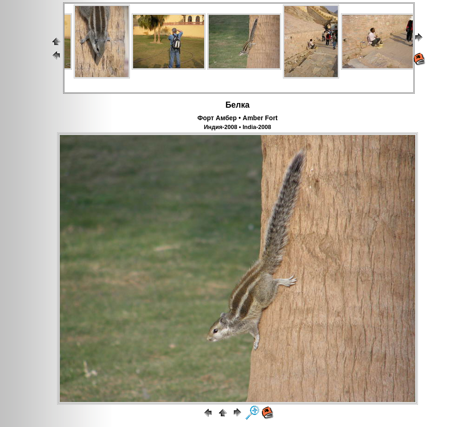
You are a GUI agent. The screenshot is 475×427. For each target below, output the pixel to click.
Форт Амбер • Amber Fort (237, 118)
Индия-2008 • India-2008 (237, 127)
